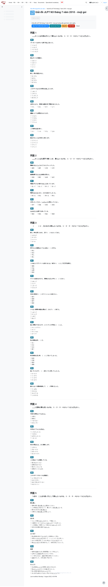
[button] (86, 2)
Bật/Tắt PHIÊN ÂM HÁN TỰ (41, 26)
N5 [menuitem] (14, 2)
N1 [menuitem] (30, 2)
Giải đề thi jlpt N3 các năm (39, 8)
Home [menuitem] (10, 2)
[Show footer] (103, 582)
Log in (105, 2)
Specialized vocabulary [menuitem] (52, 2)
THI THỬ (72, 26)
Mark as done (37, 18)
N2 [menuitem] (26, 2)
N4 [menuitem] (18, 2)
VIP (62, 2)
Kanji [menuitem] (35, 2)
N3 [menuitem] (22, 2)
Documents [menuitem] (41, 2)
